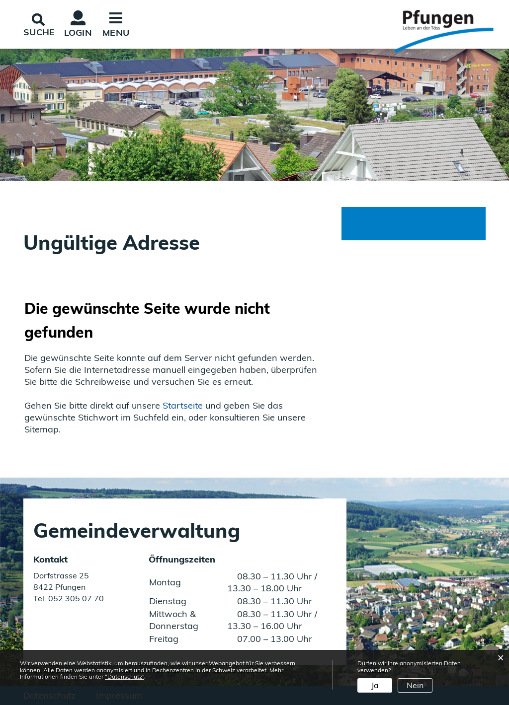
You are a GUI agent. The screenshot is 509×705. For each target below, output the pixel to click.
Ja (375, 685)
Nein (415, 685)
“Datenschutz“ (124, 676)
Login (78, 32)
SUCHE (39, 32)
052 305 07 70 (75, 598)
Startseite (183, 405)
